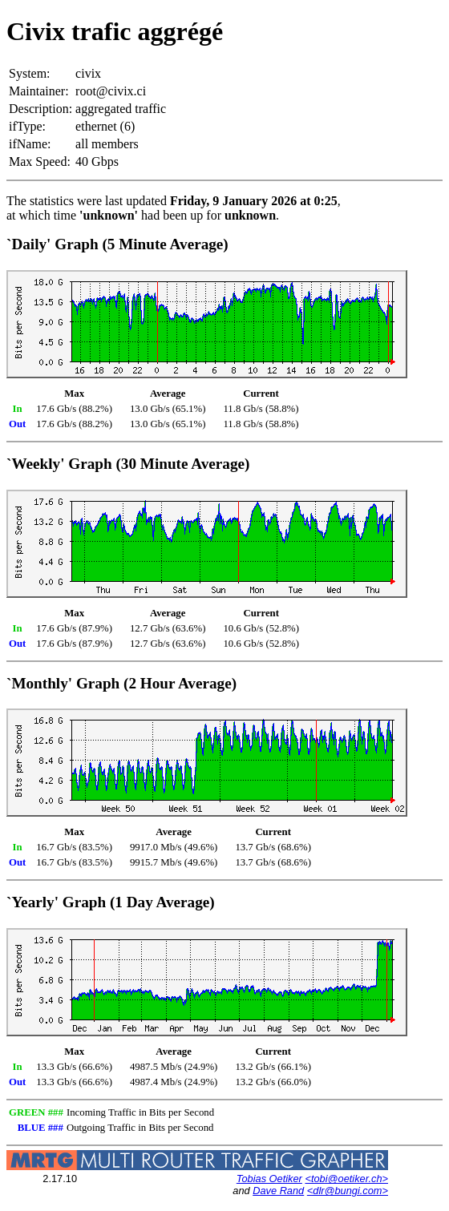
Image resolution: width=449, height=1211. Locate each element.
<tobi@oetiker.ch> (346, 1179)
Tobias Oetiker (269, 1179)
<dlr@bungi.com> (347, 1191)
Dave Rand (278, 1191)
